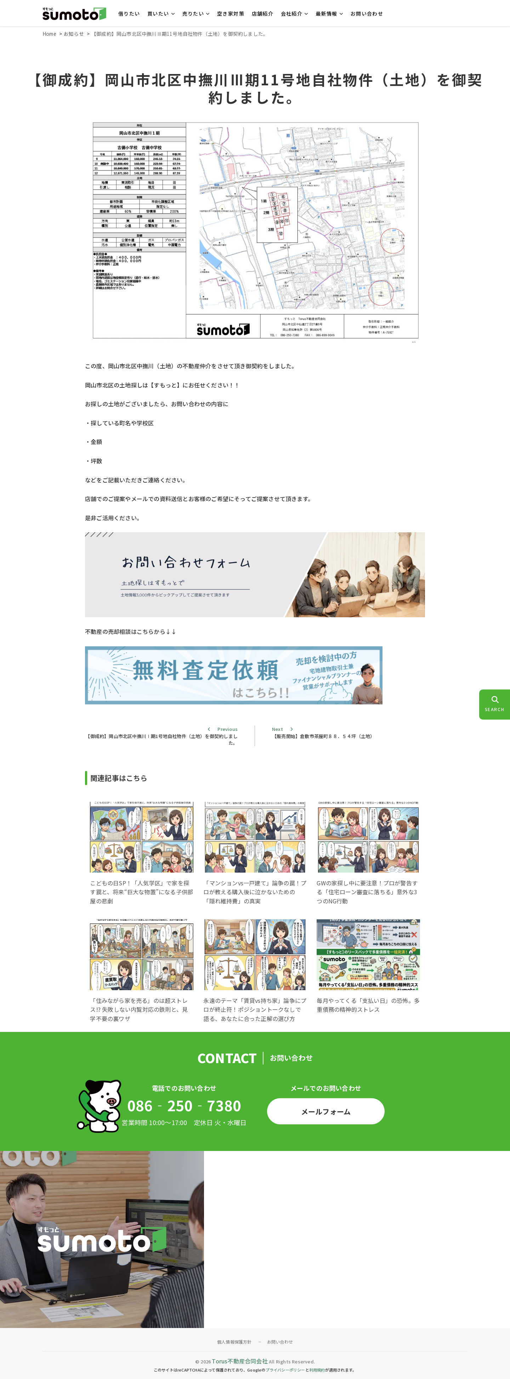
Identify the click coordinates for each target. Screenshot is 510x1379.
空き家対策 (230, 13)
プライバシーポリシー (285, 1370)
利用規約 (317, 1370)
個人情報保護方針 (234, 1342)
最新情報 (327, 13)
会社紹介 (292, 13)
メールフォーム (326, 1111)
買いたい (158, 13)
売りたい (193, 13)
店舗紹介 (263, 13)
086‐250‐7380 (184, 1105)
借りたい (129, 13)
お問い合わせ (367, 13)
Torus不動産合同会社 (239, 1361)
